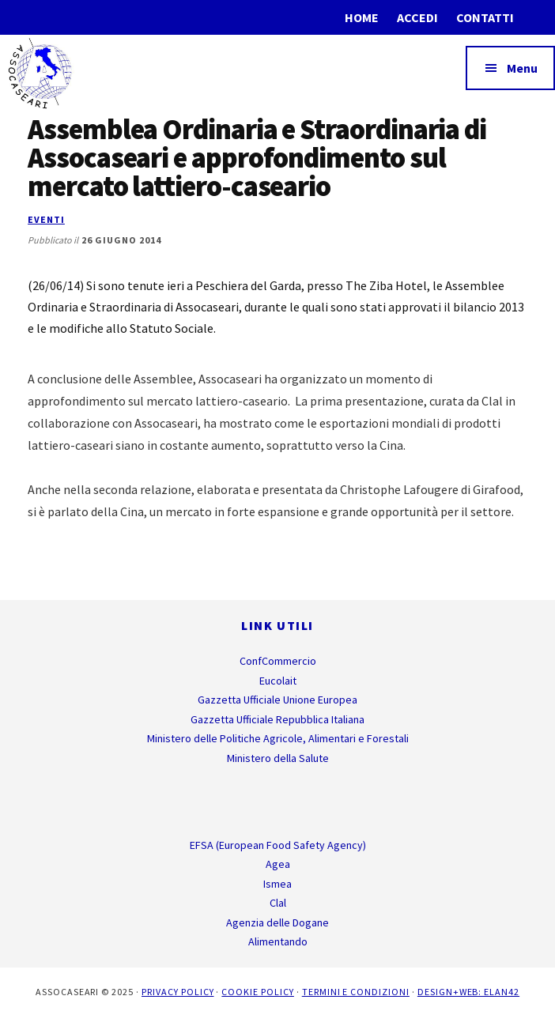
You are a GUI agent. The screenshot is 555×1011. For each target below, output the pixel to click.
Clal (278, 903)
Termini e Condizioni (356, 992)
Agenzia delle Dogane (277, 922)
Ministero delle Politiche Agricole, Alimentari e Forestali (278, 738)
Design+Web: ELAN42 (468, 992)
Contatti (485, 17)
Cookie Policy (257, 992)
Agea (278, 864)
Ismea (277, 884)
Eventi (46, 219)
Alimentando (278, 941)
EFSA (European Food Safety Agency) (278, 845)
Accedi (417, 17)
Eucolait (277, 680)
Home (362, 17)
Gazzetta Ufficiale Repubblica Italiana (277, 719)
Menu (522, 68)
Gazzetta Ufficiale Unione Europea (277, 699)
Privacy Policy (177, 992)
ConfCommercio (278, 661)
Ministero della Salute (278, 758)
